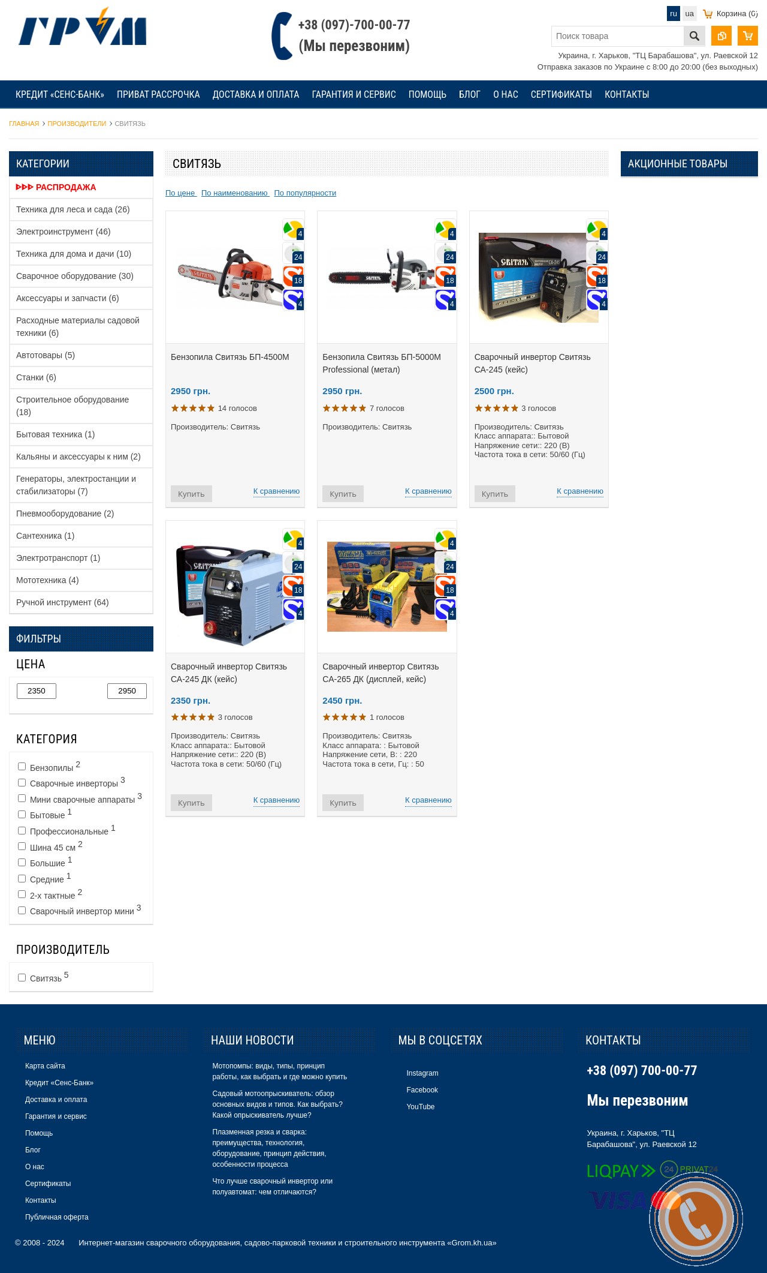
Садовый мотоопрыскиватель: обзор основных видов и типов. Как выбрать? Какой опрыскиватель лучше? (277, 1104)
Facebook (422, 1090)
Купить (191, 493)
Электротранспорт (58, 558)
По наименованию (235, 192)
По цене (181, 192)
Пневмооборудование (65, 513)
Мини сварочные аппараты (80, 797)
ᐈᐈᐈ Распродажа (56, 187)
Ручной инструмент (62, 602)
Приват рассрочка (158, 94)
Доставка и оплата (256, 94)
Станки (36, 377)
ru (673, 13)
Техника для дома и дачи (73, 254)
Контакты (627, 94)
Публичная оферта (57, 1217)
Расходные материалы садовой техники (78, 327)
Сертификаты (562, 94)
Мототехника (47, 580)
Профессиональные (67, 829)
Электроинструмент (63, 231)
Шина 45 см (50, 845)
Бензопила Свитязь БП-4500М (230, 357)
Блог (470, 94)
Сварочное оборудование (75, 276)
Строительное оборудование (72, 406)
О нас (505, 94)
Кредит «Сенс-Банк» (60, 94)
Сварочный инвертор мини (79, 909)
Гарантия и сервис (353, 94)
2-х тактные (50, 893)
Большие (45, 861)
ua (690, 13)
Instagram (422, 1073)
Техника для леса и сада (73, 209)
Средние (44, 877)
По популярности (305, 192)
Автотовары (45, 355)
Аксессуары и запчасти (67, 298)
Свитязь (43, 976)
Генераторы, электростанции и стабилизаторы (76, 485)
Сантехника (45, 536)
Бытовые (45, 813)
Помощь (427, 94)
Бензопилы (49, 766)
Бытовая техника (55, 434)
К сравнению (276, 491)
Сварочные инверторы (71, 781)
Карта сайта (45, 1066)
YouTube (420, 1107)
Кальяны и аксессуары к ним (78, 456)
